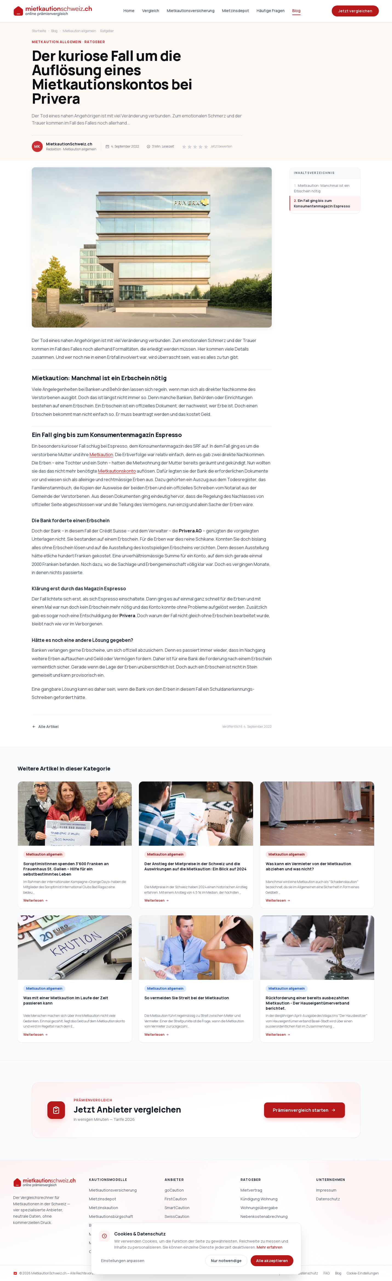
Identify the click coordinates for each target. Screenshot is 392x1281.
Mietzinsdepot (235, 10)
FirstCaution (176, 1198)
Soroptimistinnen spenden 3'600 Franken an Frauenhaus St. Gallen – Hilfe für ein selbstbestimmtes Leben (66, 869)
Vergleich (150, 10)
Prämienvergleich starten (304, 1110)
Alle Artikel (45, 726)
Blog (296, 10)
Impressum (326, 1190)
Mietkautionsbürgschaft (111, 1216)
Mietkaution (101, 455)
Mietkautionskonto (117, 471)
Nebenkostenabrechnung (264, 1216)
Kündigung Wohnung (259, 1198)
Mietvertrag (251, 1190)
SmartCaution (177, 1207)
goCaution (174, 1190)
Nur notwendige (226, 1260)
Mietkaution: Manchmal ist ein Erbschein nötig (322, 188)
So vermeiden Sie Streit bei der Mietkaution (186, 997)
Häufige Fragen (271, 10)
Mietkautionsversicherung (190, 10)
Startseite (39, 31)
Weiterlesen (35, 900)
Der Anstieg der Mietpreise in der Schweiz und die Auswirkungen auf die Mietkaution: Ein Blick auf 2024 (195, 866)
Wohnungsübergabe (259, 1207)
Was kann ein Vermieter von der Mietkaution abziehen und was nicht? (308, 866)
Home (129, 10)
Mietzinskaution (103, 1207)
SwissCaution (177, 1216)
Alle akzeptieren (272, 1260)
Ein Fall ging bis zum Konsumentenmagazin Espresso (322, 203)
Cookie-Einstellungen (363, 1273)
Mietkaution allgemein (79, 31)
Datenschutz (328, 1198)
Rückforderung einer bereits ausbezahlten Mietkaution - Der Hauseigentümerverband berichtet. (307, 1003)
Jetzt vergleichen (355, 10)
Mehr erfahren (269, 1247)
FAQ (327, 1273)
